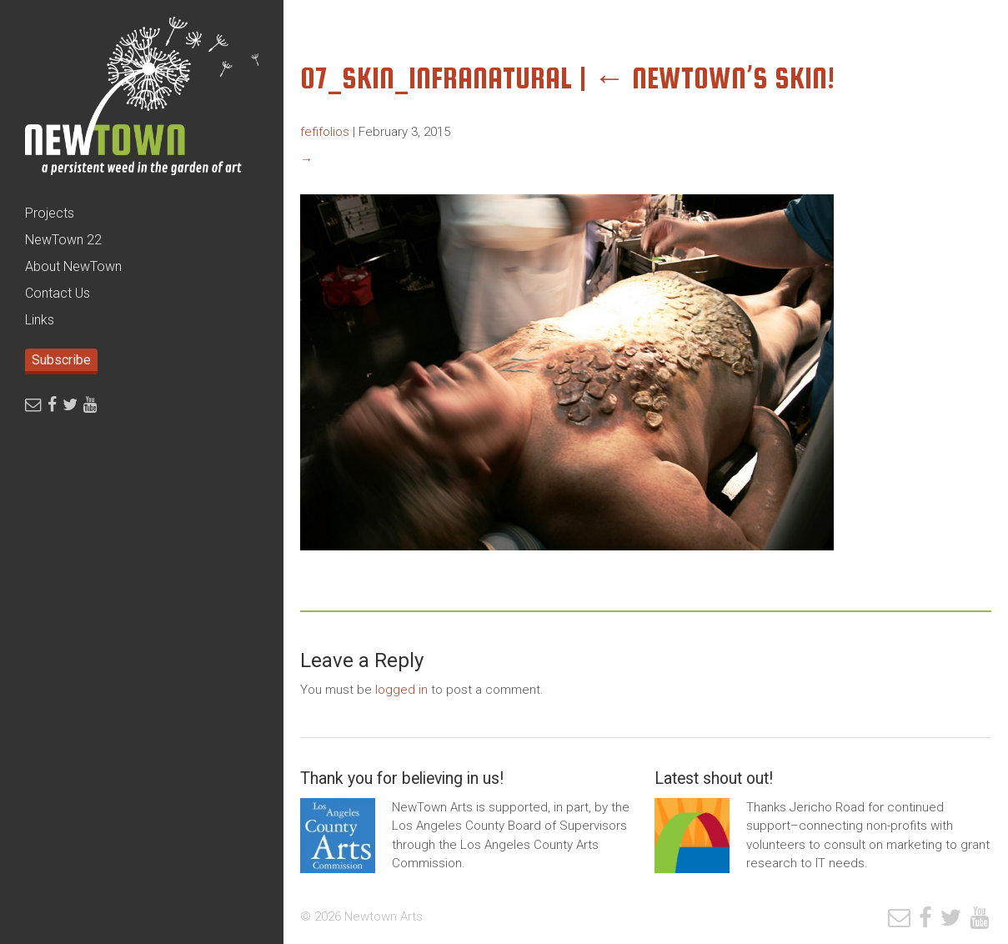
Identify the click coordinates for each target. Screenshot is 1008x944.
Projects (49, 213)
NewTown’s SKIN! (714, 78)
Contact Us (57, 293)
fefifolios (324, 131)
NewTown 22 (63, 240)
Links (39, 320)
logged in (401, 689)
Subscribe (61, 360)
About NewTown (73, 266)
